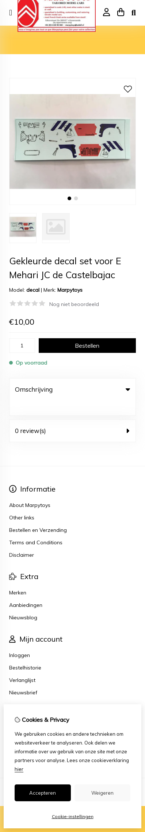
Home (16, 35)
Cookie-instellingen (73, 816)
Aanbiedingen (25, 590)
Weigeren (102, 793)
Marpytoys (70, 290)
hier (19, 769)
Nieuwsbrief (23, 677)
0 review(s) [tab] (72, 415)
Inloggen (19, 640)
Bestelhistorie (25, 652)
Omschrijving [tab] (72, 389)
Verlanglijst (22, 665)
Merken (17, 577)
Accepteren (42, 793)
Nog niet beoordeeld (74, 304)
